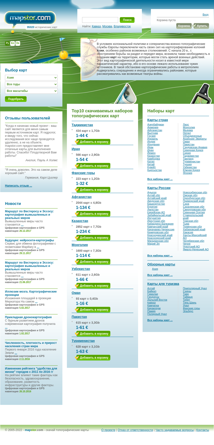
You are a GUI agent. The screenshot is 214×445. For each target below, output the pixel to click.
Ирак (150, 147)
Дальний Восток (157, 299)
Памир (151, 311)
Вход (206, 14)
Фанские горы (83, 173)
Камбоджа (153, 158)
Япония (187, 172)
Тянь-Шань (189, 302)
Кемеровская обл (158, 232)
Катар (150, 161)
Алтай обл (153, 195)
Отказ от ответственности (135, 430)
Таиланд (188, 158)
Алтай (151, 288)
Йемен (151, 152)
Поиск (127, 20)
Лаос (186, 124)
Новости (13, 204)
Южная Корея (191, 170)
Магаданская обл (158, 240)
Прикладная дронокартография (28, 317)
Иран (76, 149)
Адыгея (151, 192)
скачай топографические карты (67, 430)
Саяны (187, 291)
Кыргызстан (154, 170)
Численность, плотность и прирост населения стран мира (31, 344)
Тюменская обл (192, 226)
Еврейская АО (156, 212)
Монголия (80, 245)
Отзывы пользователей (27, 118)
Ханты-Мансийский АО (195, 236)
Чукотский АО (191, 246)
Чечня (186, 243)
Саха (186, 203)
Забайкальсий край (159, 215)
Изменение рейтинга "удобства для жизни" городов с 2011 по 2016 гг (31, 370)
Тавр (186, 294)
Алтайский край (157, 198)
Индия (151, 141)
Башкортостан (156, 203)
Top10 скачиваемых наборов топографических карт (102, 113)
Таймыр (188, 296)
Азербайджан (155, 124)
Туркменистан (83, 341)
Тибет (186, 299)
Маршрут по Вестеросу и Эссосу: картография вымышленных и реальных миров (29, 215)
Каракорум (154, 308)
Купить (202, 26)
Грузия (151, 135)
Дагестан (152, 209)
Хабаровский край (194, 229)
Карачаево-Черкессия (160, 229)
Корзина (184, 26)
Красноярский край (159, 238)
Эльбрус (188, 311)
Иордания (153, 144)
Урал (186, 305)
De (17, 43)
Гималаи (152, 294)
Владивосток (122, 26)
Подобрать (15, 99)
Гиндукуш (153, 296)
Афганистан (82, 197)
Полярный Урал (157, 313)
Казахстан (80, 221)
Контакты (202, 430)
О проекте (108, 430)
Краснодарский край (159, 235)
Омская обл (190, 195)
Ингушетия (154, 218)
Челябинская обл (193, 240)
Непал (187, 133)
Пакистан (79, 317)
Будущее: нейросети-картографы (29, 240)
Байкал (151, 291)
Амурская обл (155, 200)
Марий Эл (153, 243)
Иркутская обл (156, 220)
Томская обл (190, 220)
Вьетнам (152, 133)
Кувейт (151, 167)
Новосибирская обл (195, 192)
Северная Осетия (194, 212)
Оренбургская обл (194, 198)
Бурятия (152, 206)
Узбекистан (81, 269)
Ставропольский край (193, 216)
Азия (155, 268)
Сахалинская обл (193, 206)
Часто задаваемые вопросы (174, 430)
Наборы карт (161, 111)
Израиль (152, 138)
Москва (107, 26)
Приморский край (194, 200)
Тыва (186, 223)
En (12, 43)
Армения (152, 127)
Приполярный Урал (195, 288)
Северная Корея (193, 150)
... (22, 224)
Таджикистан (82, 125)
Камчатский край (157, 226)
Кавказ (96, 26)
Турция (187, 164)
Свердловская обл (194, 209)
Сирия (187, 152)
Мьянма (188, 130)
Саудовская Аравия (195, 147)
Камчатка (153, 305)
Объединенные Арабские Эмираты (195, 137)
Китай (150, 164)
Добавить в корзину (94, 141)
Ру (7, 43)
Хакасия (188, 232)
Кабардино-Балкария (160, 223)
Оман (76, 293)
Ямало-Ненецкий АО (196, 249)
